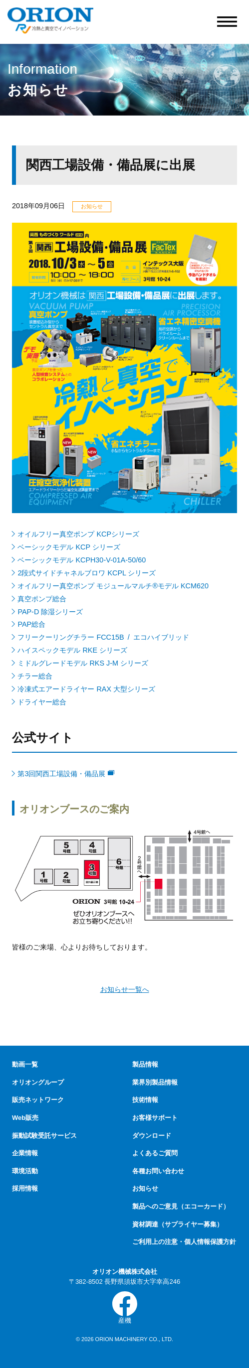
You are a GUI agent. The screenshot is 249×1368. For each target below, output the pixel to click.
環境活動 (25, 1171)
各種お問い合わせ (158, 1171)
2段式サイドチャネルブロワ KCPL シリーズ (87, 573)
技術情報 (145, 1099)
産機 (124, 1307)
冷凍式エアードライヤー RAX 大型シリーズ (87, 689)
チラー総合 (35, 676)
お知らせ (145, 1188)
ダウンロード (151, 1135)
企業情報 (25, 1153)
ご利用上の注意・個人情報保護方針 (184, 1241)
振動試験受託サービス (44, 1135)
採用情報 (25, 1188)
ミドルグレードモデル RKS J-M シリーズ (83, 663)
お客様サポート (155, 1117)
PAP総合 (32, 624)
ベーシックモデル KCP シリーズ (69, 547)
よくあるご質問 (155, 1153)
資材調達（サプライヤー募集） (177, 1224)
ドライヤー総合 (42, 702)
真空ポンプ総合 (42, 599)
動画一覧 (25, 1064)
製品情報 (145, 1064)
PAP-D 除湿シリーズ (51, 612)
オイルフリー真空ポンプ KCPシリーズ (79, 534)
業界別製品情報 (155, 1082)
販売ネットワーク (38, 1099)
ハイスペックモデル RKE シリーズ (73, 650)
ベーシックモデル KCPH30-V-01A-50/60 (82, 560)
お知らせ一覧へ (124, 989)
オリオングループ (38, 1082)
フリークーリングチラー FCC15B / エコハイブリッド (104, 637)
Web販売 (25, 1117)
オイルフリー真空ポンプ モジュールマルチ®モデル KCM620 (114, 586)
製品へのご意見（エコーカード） (181, 1206)
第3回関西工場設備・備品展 (66, 774)
